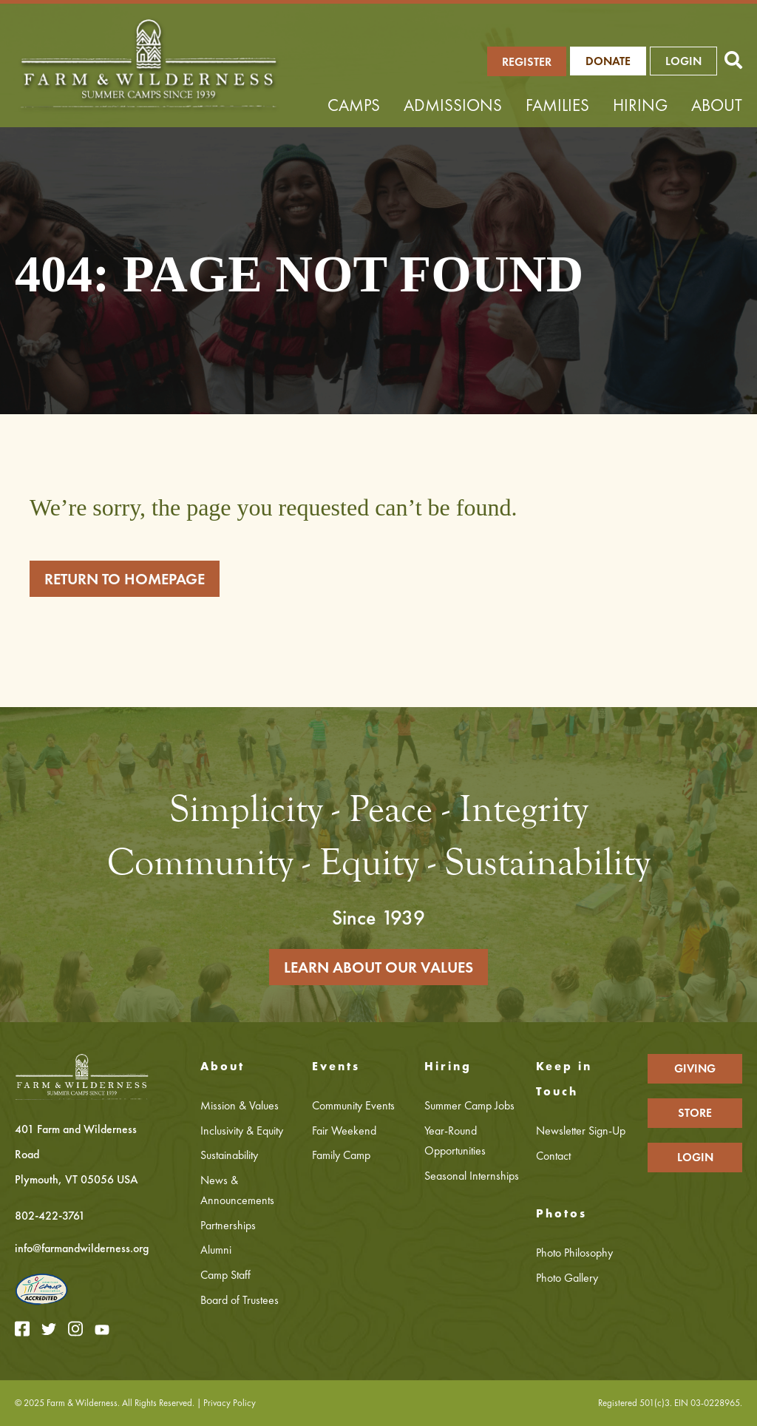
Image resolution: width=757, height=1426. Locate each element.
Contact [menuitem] (553, 1155)
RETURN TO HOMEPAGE (124, 579)
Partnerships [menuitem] (228, 1225)
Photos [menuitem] (561, 1213)
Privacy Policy (229, 1402)
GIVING (695, 1068)
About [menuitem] (716, 105)
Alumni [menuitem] (215, 1249)
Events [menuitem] (336, 1066)
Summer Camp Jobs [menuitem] (469, 1105)
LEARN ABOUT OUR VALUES (378, 967)
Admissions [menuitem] (453, 105)
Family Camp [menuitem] (341, 1155)
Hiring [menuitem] (640, 105)
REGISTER (526, 62)
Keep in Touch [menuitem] (564, 1078)
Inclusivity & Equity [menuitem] (241, 1130)
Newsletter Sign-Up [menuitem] (580, 1130)
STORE (695, 1113)
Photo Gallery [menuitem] (567, 1277)
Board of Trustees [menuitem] (239, 1300)
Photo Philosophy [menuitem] (574, 1252)
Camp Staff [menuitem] (225, 1275)
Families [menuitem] (557, 105)
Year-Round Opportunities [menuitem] (455, 1140)
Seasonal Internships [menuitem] (471, 1175)
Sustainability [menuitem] (229, 1155)
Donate (608, 61)
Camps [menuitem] (353, 105)
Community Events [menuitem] (353, 1105)
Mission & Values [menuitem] (239, 1105)
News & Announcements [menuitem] (237, 1190)
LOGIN (683, 61)
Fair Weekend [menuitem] (344, 1130)
